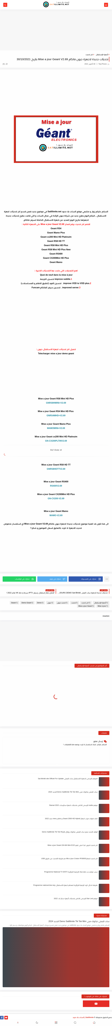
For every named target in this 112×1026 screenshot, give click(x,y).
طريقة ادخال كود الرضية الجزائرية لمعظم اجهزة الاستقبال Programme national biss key (65, 885)
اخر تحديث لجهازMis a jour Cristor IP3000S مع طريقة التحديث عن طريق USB (69, 859)
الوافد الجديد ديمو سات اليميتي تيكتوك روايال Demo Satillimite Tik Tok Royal (69, 832)
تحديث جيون (62, 603)
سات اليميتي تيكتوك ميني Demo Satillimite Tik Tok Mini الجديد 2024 (72, 792)
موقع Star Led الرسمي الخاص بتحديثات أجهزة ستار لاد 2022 (75, 898)
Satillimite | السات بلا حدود (83, 1017)
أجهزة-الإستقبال (102, 55)
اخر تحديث (89, 55)
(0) (5, 64)
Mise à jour (103, 606)
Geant (14, 603)
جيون (50, 603)
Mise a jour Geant (86, 606)
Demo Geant (27, 603)
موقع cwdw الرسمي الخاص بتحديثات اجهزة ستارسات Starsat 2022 (73, 805)
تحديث (74, 603)
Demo (40, 603)
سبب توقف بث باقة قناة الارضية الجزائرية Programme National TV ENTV (70, 872)
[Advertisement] (56, 29)
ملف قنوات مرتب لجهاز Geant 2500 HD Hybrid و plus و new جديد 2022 (71, 819)
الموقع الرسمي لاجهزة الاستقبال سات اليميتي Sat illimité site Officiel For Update (67, 779)
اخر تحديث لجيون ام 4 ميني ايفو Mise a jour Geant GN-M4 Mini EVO (72, 845)
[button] (86, 579)
